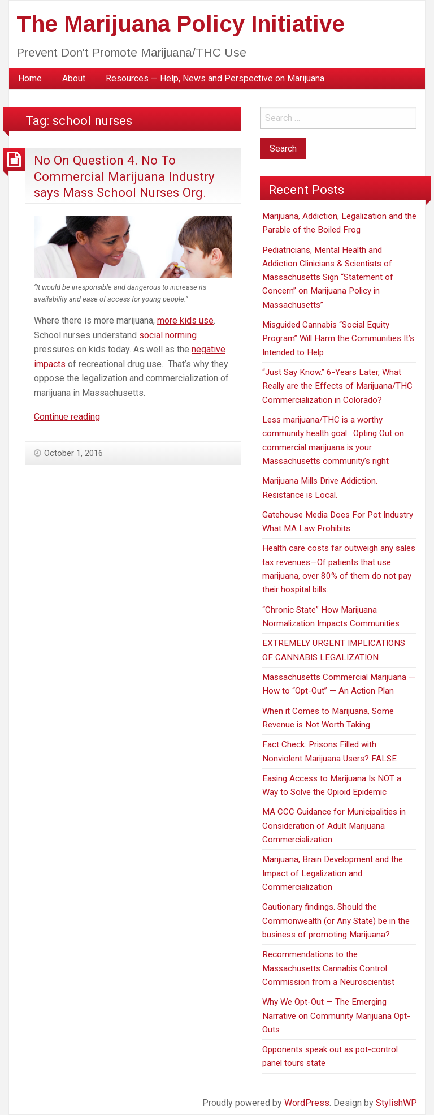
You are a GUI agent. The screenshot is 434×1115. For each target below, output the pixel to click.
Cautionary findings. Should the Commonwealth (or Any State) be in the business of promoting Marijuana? (336, 921)
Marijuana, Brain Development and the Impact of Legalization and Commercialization (332, 873)
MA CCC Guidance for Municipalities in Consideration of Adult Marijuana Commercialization (334, 826)
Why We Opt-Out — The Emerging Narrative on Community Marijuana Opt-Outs (336, 1016)
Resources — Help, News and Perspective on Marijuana (215, 78)
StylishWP (396, 1102)
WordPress (306, 1102)
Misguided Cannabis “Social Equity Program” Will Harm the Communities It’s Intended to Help (338, 339)
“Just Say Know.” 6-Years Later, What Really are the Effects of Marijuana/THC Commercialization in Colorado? (337, 386)
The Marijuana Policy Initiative (180, 23)
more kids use (185, 320)
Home (30, 78)
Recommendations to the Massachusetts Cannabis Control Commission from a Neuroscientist (328, 968)
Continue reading (67, 416)
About (73, 78)
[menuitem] (30, 78)
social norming (168, 335)
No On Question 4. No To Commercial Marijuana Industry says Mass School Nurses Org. (124, 176)
